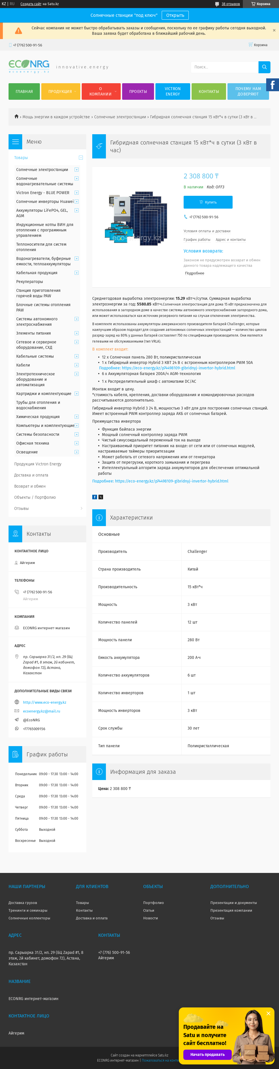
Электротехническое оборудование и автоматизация (35, 379)
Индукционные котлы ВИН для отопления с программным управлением (44, 230)
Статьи (148, 910)
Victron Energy (173, 91)
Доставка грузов (23, 903)
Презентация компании (231, 910)
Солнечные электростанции (120, 117)
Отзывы (21, 508)
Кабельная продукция (37, 272)
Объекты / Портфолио (35, 497)
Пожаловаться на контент (162, 1060)
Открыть (175, 15)
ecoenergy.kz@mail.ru (41, 711)
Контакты (209, 91)
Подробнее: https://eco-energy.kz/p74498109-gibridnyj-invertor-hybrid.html (167, 368)
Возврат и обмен (30, 486)
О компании (100, 91)
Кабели (23, 365)
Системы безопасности (37, 434)
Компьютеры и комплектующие (45, 425)
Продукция (60, 91)
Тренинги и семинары (28, 910)
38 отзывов (231, 4)
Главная (24, 91)
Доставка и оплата (31, 475)
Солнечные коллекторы (29, 918)
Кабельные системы (35, 356)
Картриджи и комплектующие (43, 393)
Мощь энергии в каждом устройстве (56, 117)
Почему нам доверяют (248, 91)
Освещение (27, 452)
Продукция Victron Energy (37, 464)
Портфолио (153, 903)
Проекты (138, 91)
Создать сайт (30, 4)
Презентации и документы (233, 903)
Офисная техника (32, 443)
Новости (150, 918)
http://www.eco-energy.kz (44, 702)
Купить (211, 202)
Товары (21, 157)
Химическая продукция (38, 416)
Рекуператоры (29, 281)
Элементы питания (33, 333)
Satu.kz (163, 1055)
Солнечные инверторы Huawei (45, 201)
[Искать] (264, 67)
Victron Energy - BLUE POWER (42, 192)
